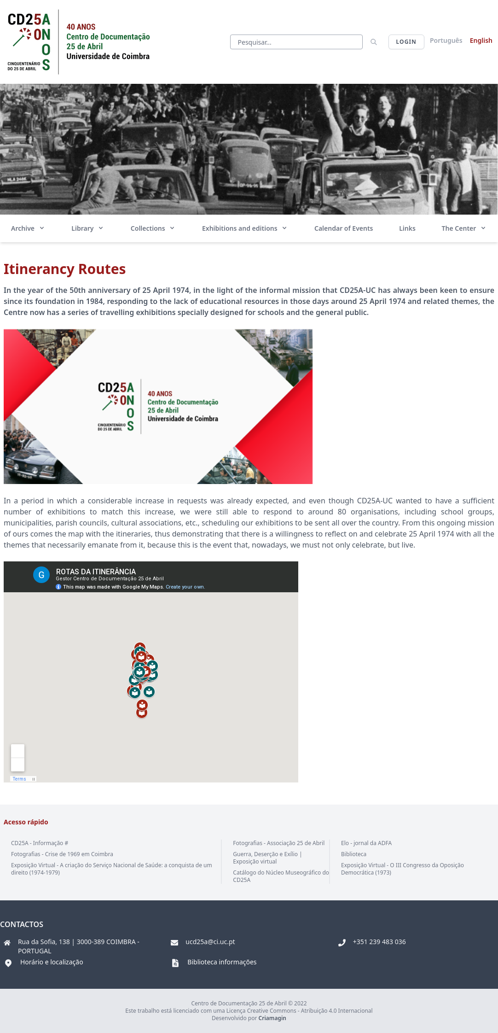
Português (446, 40)
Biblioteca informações (221, 961)
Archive (28, 228)
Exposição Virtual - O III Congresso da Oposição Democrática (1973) (402, 868)
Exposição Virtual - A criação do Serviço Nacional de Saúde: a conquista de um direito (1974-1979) (111, 868)
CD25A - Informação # (39, 843)
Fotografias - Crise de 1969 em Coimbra (62, 854)
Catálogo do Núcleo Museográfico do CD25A (281, 876)
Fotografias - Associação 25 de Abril (278, 843)
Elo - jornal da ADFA (366, 843)
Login (406, 42)
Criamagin (272, 1018)
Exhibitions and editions (245, 228)
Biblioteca (353, 854)
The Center (464, 228)
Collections (153, 228)
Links (407, 228)
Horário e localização (51, 961)
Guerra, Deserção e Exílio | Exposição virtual (267, 857)
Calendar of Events (343, 228)
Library (87, 228)
